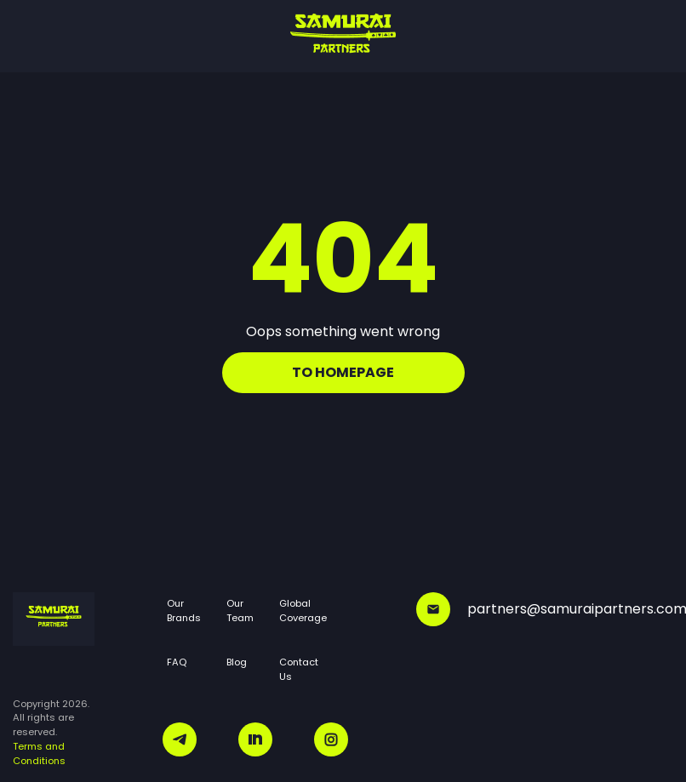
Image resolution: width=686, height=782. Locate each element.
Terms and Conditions (39, 753)
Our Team (240, 610)
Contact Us (298, 669)
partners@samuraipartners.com (544, 609)
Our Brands (184, 610)
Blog (236, 662)
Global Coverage (303, 610)
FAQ (176, 662)
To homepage (343, 372)
